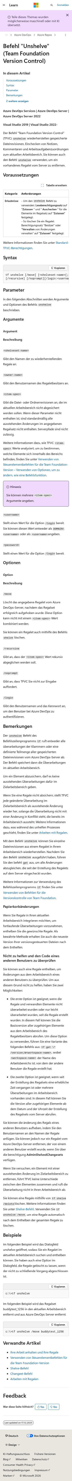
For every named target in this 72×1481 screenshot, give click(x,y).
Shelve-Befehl (25, 1209)
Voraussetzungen (16, 80)
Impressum (41, 1470)
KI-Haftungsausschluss (16, 1454)
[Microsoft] (36, 5)
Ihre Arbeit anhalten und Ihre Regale (34, 1352)
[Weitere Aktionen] (65, 35)
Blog (5, 1459)
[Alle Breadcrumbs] (6, 35)
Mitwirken (21, 1459)
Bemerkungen (14, 95)
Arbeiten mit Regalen (53, 832)
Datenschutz (39, 1459)
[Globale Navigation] (4, 5)
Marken (7, 1475)
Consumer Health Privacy (18, 1465)
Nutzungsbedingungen (16, 1470)
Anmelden (63, 5)
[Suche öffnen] (51, 5)
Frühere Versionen (45, 1454)
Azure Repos (20, 35)
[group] (36, 277)
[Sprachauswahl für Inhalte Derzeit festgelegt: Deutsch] (12, 1436)
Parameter (12, 90)
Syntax (10, 85)
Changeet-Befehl (21, 1373)
